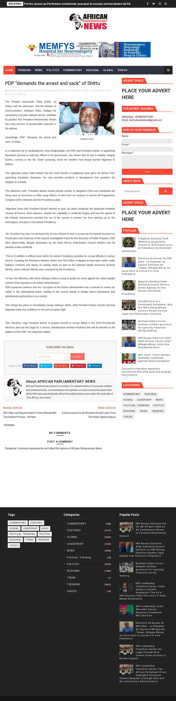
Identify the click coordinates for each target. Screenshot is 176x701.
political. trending (136, 405)
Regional (92, 70)
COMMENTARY (132, 394)
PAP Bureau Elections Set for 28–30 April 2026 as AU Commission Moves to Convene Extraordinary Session (143, 529)
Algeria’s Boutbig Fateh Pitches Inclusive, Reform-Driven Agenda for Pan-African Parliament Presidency (146, 287)
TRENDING (21, 94)
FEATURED (74, 90)
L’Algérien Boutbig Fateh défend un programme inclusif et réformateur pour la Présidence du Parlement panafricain (147, 244)
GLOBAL (85, 90)
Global (108, 70)
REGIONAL (129, 411)
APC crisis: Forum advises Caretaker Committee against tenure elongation (154, 358)
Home (9, 70)
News (38, 70)
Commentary (72, 70)
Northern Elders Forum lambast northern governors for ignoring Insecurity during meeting (141, 569)
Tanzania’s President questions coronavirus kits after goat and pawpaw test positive (146, 371)
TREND (144, 411)
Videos (122, 70)
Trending (24, 70)
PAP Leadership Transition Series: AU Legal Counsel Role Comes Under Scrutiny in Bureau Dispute (142, 652)
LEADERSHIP (97, 90)
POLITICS (10, 94)
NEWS (107, 90)
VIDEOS (128, 417)
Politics (53, 70)
